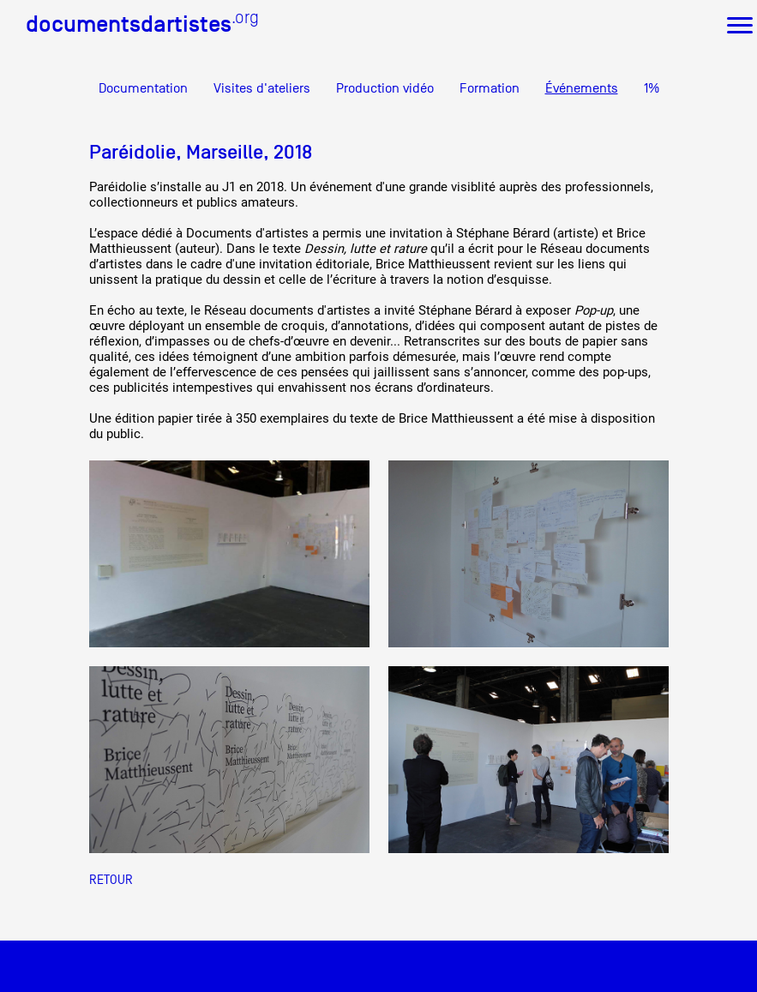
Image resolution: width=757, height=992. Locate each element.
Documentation (143, 88)
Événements (581, 88)
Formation (490, 88)
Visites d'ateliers (261, 88)
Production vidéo (385, 88)
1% (651, 88)
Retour (111, 879)
